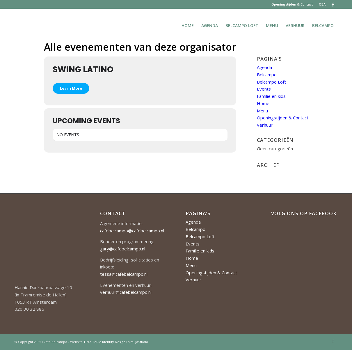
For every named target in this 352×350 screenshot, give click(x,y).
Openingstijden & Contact (292, 4)
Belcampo (267, 74)
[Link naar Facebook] (333, 4)
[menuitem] (292, 4)
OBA (322, 4)
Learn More (71, 88)
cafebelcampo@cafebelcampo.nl (132, 231)
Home (263, 103)
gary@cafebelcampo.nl (122, 249)
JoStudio (141, 342)
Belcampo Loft (271, 82)
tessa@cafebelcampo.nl (123, 274)
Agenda (264, 67)
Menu (262, 111)
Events (264, 89)
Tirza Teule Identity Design (104, 342)
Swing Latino (83, 69)
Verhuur (265, 125)
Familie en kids (271, 96)
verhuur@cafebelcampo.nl (126, 292)
